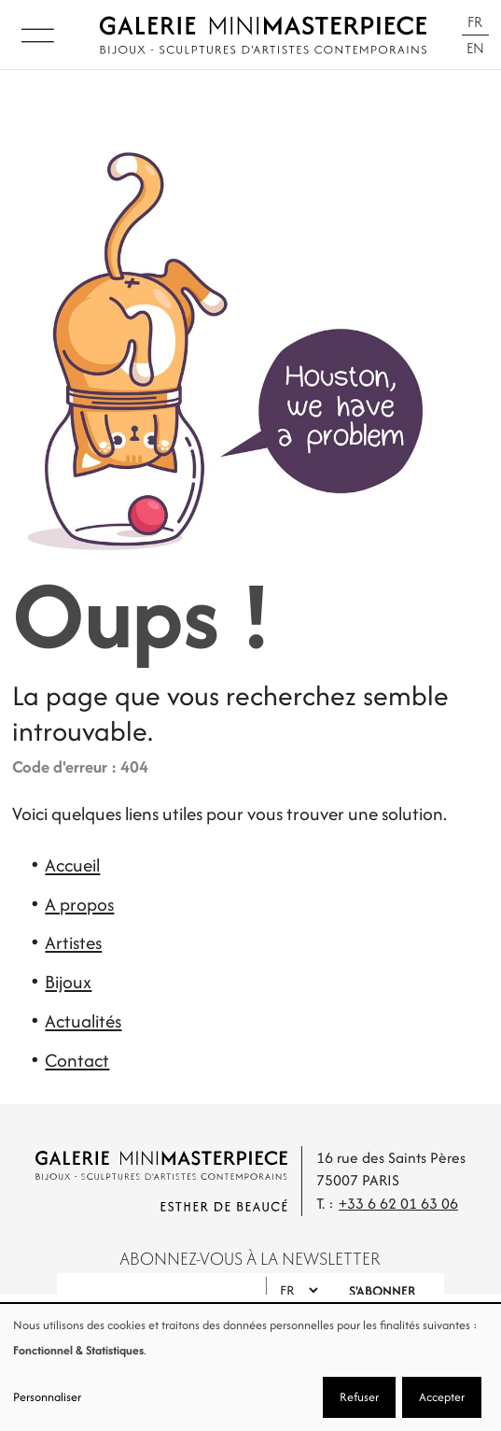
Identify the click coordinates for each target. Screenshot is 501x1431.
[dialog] (250, 1367)
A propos (79, 904)
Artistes (73, 942)
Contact (77, 1060)
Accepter (442, 1397)
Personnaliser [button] (47, 1397)
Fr (474, 22)
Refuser (359, 1397)
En (475, 48)
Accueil (72, 865)
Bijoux (68, 982)
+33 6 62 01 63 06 (398, 1203)
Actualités (83, 1021)
